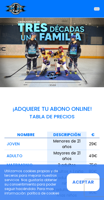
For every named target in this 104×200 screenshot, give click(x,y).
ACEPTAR (83, 182)
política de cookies (43, 193)
